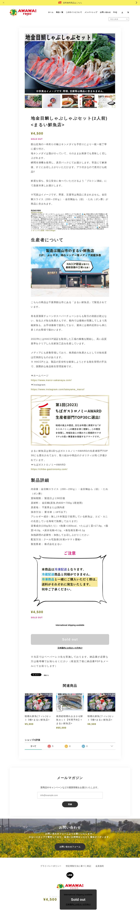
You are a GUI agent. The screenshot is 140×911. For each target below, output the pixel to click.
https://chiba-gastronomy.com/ (49, 469)
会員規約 (100, 866)
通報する (46, 675)
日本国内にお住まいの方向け (70, 648)
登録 (70, 805)
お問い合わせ (105, 12)
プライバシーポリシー (50, 866)
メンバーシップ (91, 12)
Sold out (70, 639)
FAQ (115, 12)
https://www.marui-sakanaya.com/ (51, 380)
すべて (33, 746)
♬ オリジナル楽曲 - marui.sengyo (43, 231)
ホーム (50, 12)
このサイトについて (74, 12)
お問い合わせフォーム (70, 847)
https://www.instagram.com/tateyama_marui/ (57, 389)
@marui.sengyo (36, 213)
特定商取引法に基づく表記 (78, 866)
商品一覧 (59, 12)
